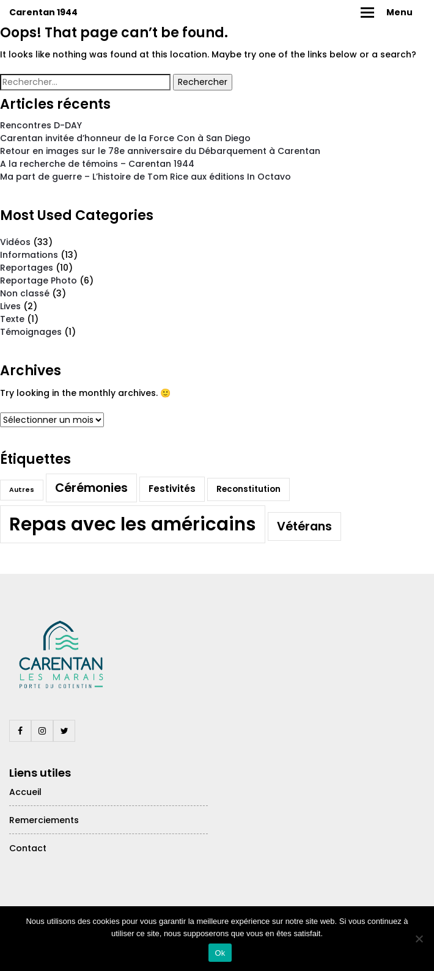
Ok (220, 953)
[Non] (419, 939)
